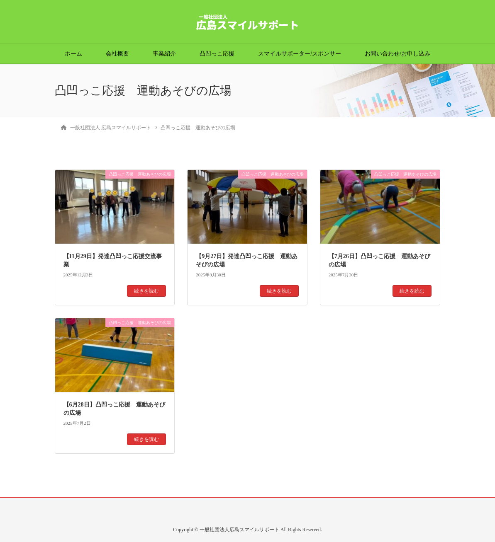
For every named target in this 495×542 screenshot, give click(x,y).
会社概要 (117, 54)
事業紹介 (164, 54)
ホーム (73, 54)
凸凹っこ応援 (217, 54)
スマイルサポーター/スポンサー (299, 54)
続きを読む (146, 291)
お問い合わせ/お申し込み (397, 54)
